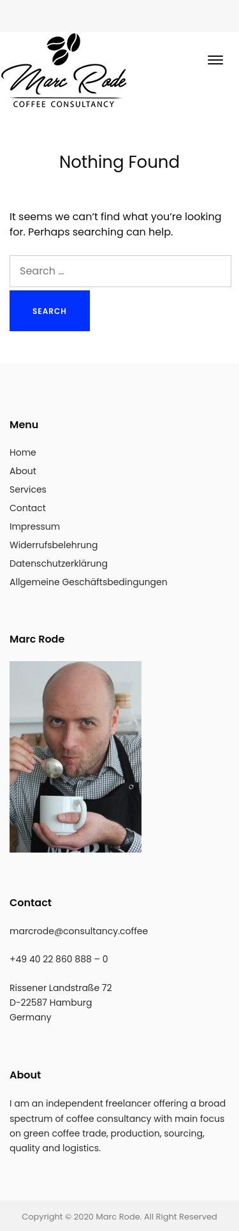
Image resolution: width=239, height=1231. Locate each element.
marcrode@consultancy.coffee (79, 931)
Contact (28, 508)
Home (23, 452)
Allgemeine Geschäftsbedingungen (89, 582)
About (23, 471)
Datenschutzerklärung (59, 563)
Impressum (35, 526)
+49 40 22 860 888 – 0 (59, 959)
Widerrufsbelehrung (54, 545)
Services (28, 489)
